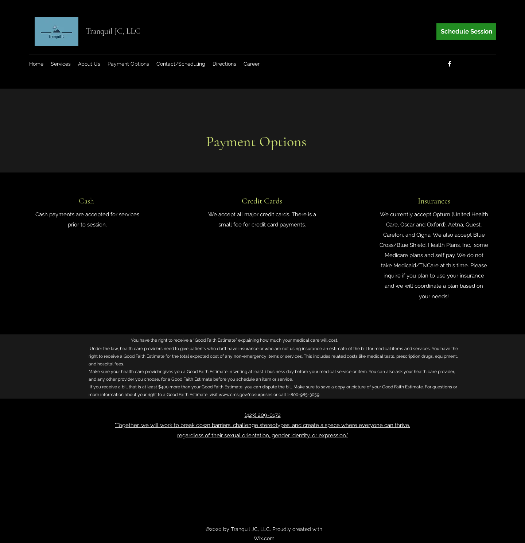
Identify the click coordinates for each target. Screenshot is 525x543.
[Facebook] (449, 63)
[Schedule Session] (466, 31)
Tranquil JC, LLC (113, 31)
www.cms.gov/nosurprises (245, 394)
